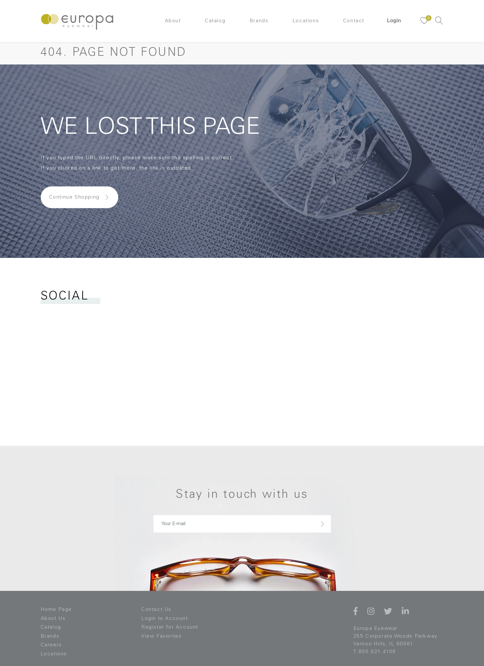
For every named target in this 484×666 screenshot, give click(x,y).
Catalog (215, 21)
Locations (305, 21)
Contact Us (156, 609)
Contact (353, 21)
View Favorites (161, 636)
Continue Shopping (74, 197)
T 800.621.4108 (374, 651)
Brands (259, 21)
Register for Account (169, 627)
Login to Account (164, 618)
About (173, 21)
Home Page (56, 609)
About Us (53, 618)
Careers (51, 645)
